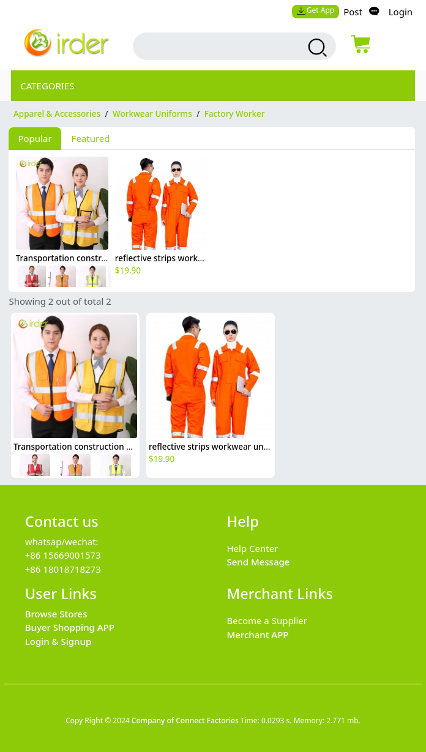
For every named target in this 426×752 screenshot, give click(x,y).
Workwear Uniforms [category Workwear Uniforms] (152, 113)
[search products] (316, 47)
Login (401, 12)
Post (352, 12)
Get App (315, 10)
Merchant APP (257, 634)
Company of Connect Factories (185, 720)
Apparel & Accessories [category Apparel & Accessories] (56, 113)
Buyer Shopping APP (69, 627)
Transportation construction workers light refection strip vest (134, 446)
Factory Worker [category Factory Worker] (234, 113)
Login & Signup (58, 641)
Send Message (258, 562)
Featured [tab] (91, 138)
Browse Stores (56, 614)
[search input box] (219, 46)
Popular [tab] (34, 138)
